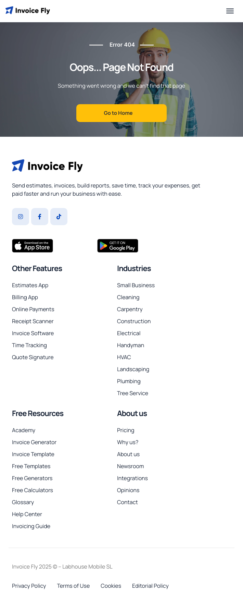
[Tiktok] (58, 216)
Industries (134, 268)
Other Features (37, 268)
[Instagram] (20, 216)
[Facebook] (39, 216)
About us (132, 413)
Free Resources (37, 413)
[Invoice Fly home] (27, 11)
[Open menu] (230, 11)
